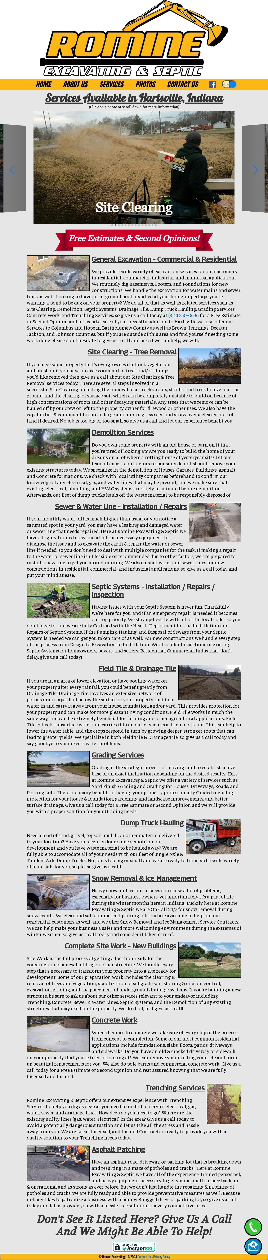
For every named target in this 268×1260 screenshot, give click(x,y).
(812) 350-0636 (183, 315)
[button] (12, 169)
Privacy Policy (161, 1256)
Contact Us (144, 1256)
